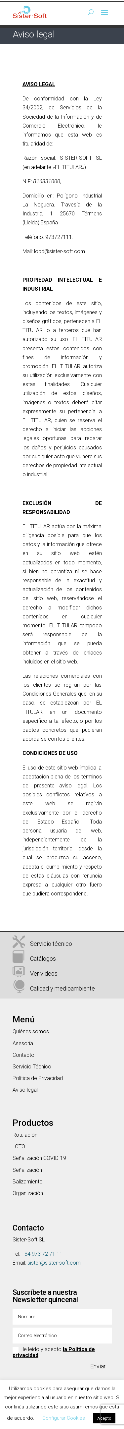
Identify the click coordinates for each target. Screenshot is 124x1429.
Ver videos (44, 973)
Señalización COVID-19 (39, 1158)
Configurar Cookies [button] (63, 1418)
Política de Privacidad (38, 1078)
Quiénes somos (31, 1031)
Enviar (98, 1366)
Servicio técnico (51, 943)
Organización (28, 1193)
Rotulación (25, 1135)
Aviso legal (25, 1090)
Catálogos (43, 958)
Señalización (27, 1170)
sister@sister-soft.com (54, 1263)
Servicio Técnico (32, 1066)
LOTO (19, 1146)
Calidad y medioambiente (62, 988)
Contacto (23, 1055)
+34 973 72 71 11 (41, 1254)
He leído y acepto (54, 1352)
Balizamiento (28, 1181)
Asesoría (23, 1043)
